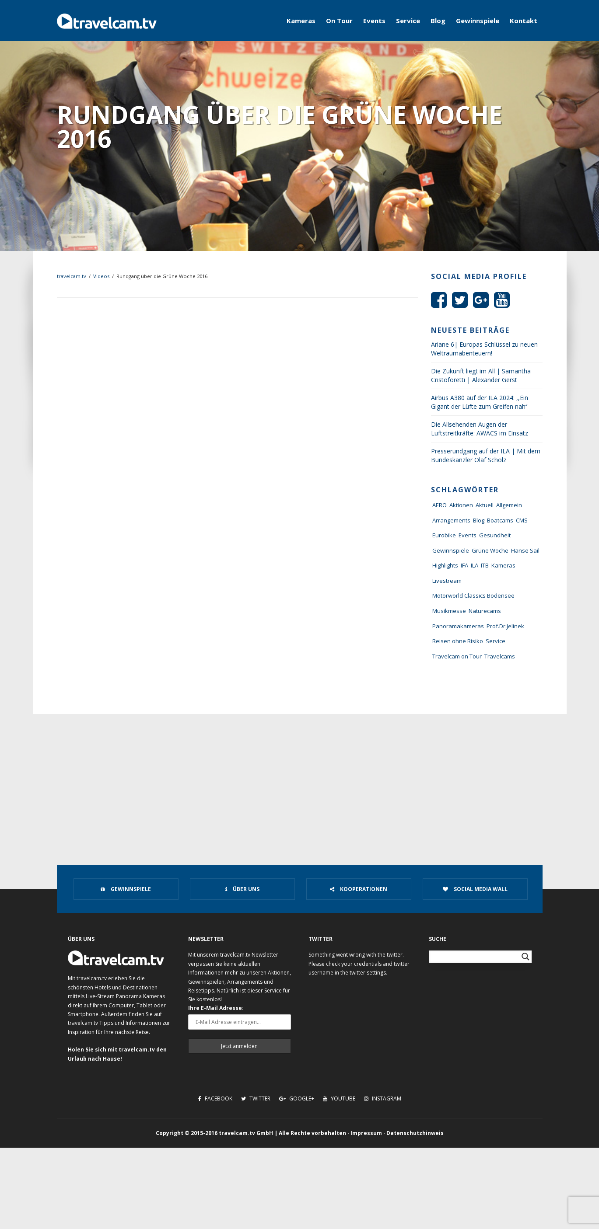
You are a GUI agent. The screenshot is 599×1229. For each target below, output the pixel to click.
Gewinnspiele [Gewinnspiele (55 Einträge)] (450, 550)
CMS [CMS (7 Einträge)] (522, 520)
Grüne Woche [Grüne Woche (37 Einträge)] (490, 550)
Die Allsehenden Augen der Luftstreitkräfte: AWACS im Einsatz (479, 428)
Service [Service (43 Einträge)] (495, 641)
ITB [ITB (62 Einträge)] (485, 565)
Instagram (382, 1098)
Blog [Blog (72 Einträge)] (478, 520)
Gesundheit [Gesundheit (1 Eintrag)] (495, 535)
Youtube (339, 1098)
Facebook (215, 1098)
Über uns (242, 889)
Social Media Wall (475, 889)
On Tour (339, 20)
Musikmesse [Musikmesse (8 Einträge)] (449, 611)
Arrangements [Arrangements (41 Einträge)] (451, 520)
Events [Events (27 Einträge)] (467, 535)
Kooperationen (358, 889)
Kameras (301, 20)
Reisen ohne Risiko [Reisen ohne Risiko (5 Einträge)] (457, 641)
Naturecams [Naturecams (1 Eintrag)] (485, 611)
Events (374, 20)
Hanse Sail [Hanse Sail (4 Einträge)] (525, 550)
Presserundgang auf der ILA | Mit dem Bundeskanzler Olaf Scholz (485, 455)
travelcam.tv (71, 276)
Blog (438, 20)
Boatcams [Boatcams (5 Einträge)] (500, 520)
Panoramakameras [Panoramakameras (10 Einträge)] (458, 626)
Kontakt (523, 20)
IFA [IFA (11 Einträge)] (464, 565)
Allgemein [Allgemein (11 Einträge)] (509, 505)
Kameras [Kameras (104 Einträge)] (503, 565)
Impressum (366, 1133)
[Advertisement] (299, 779)
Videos (101, 276)
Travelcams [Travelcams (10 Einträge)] (499, 656)
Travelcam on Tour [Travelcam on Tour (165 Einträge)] (457, 656)
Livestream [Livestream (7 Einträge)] (447, 581)
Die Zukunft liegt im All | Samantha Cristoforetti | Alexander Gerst (481, 375)
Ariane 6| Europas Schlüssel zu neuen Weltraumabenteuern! (484, 348)
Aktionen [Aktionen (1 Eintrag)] (461, 505)
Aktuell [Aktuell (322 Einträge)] (485, 505)
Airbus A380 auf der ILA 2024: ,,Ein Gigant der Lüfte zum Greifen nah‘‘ (479, 402)
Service (408, 20)
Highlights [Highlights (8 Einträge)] (445, 565)
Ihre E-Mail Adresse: (216, 1008)
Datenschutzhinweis (415, 1133)
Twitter (255, 1098)
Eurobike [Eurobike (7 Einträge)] (444, 535)
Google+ (296, 1098)
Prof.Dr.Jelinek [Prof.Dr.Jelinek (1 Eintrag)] (505, 626)
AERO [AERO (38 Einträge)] (439, 505)
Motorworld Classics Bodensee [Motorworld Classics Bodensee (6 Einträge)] (473, 595)
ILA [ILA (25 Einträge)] (474, 565)
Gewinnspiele (477, 20)
